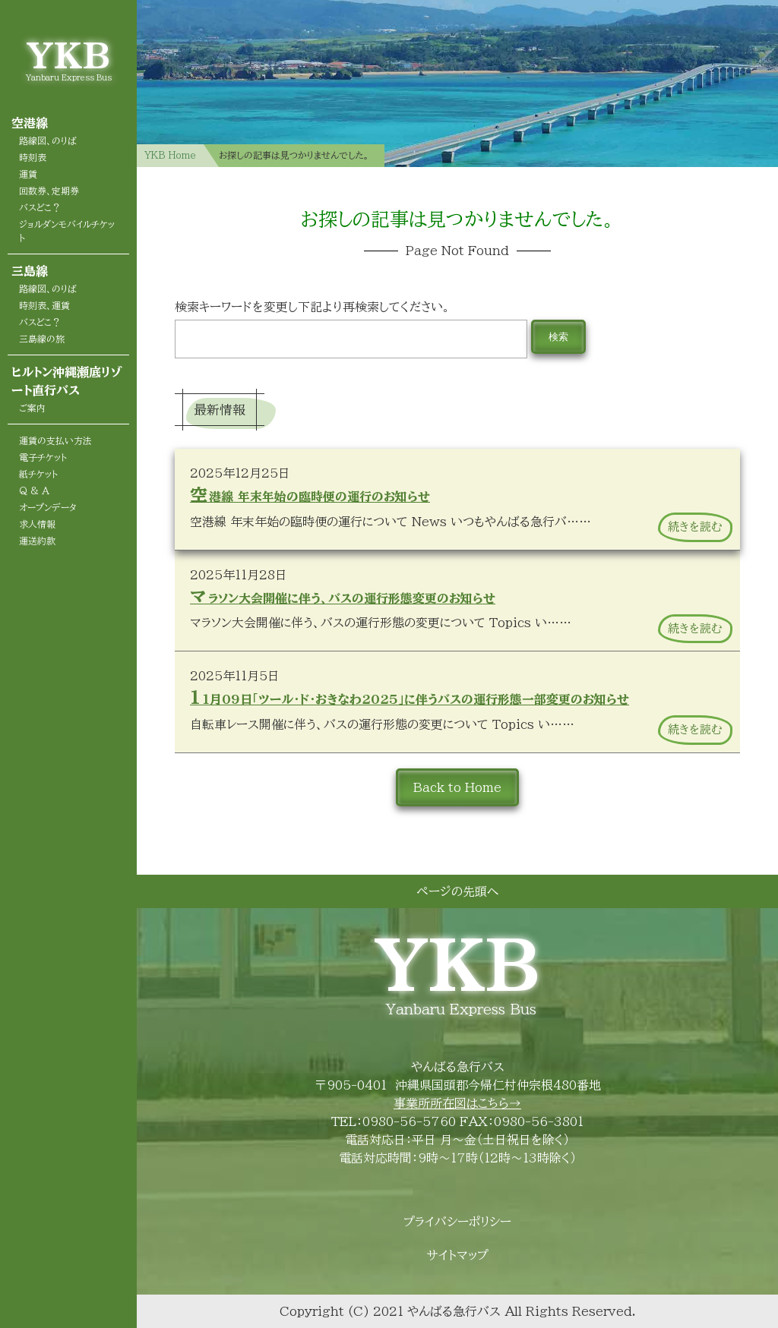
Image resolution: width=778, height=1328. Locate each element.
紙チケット (38, 473)
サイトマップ (458, 1255)
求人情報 (37, 523)
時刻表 (32, 157)
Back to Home (457, 787)
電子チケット (43, 457)
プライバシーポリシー (457, 1222)
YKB (68, 55)
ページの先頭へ (457, 891)
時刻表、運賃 (44, 305)
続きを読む (695, 526)
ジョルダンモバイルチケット (67, 230)
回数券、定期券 (49, 190)
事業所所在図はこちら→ (457, 1103)
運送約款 (37, 540)
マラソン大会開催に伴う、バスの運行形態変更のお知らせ (342, 596)
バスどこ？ (40, 207)
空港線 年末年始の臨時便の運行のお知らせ (310, 494)
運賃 (28, 173)
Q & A (34, 490)
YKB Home (170, 154)
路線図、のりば (48, 140)
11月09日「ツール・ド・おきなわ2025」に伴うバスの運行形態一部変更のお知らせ (409, 697)
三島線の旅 (42, 338)
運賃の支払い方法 (55, 440)
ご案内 (32, 407)
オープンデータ (48, 507)
